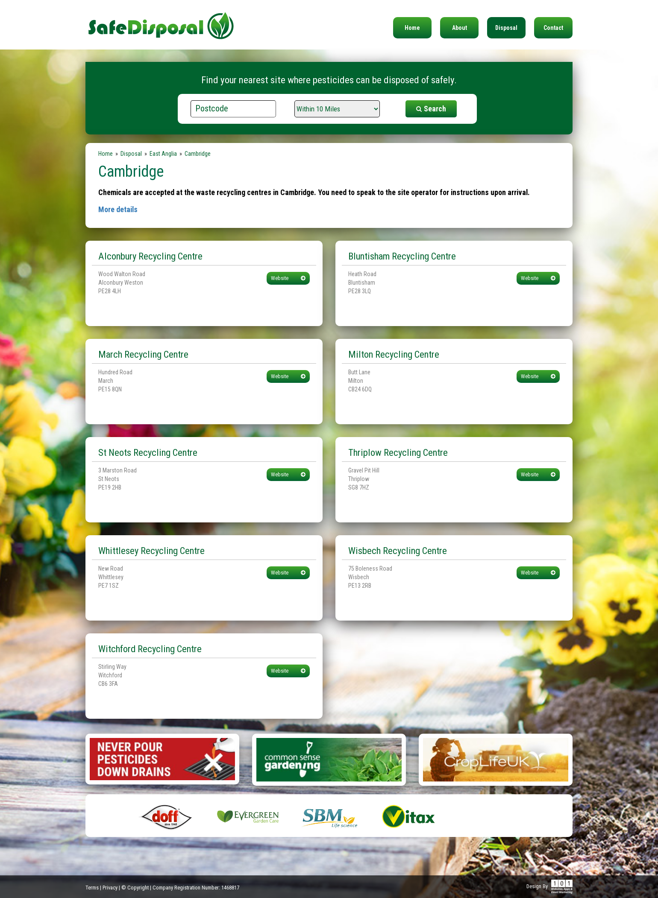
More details (118, 209)
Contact (553, 27)
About (459, 27)
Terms (92, 887)
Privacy (110, 887)
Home (412, 27)
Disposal (506, 27)
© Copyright (135, 887)
